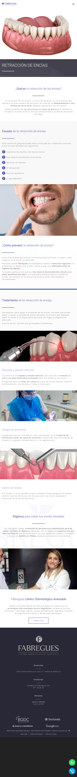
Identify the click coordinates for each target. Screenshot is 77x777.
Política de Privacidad (36, 734)
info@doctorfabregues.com (38, 686)
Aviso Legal (23, 734)
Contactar (38, 679)
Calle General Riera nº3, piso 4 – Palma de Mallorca (38, 672)
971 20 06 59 (38, 688)
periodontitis (15, 178)
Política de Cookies (51, 734)
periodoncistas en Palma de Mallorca (41, 109)
